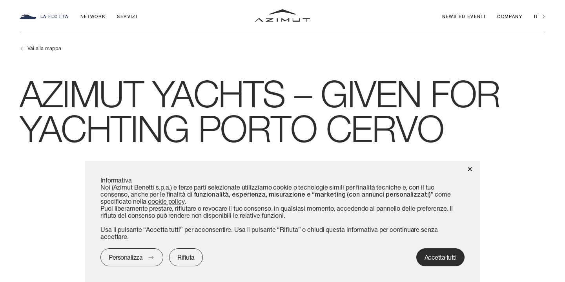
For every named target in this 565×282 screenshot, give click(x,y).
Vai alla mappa (44, 48)
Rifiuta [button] (186, 257)
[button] (469, 168)
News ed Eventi (464, 16)
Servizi (127, 16)
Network (93, 16)
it (536, 16)
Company (509, 16)
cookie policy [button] (166, 201)
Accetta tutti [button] (441, 257)
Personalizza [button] (125, 257)
